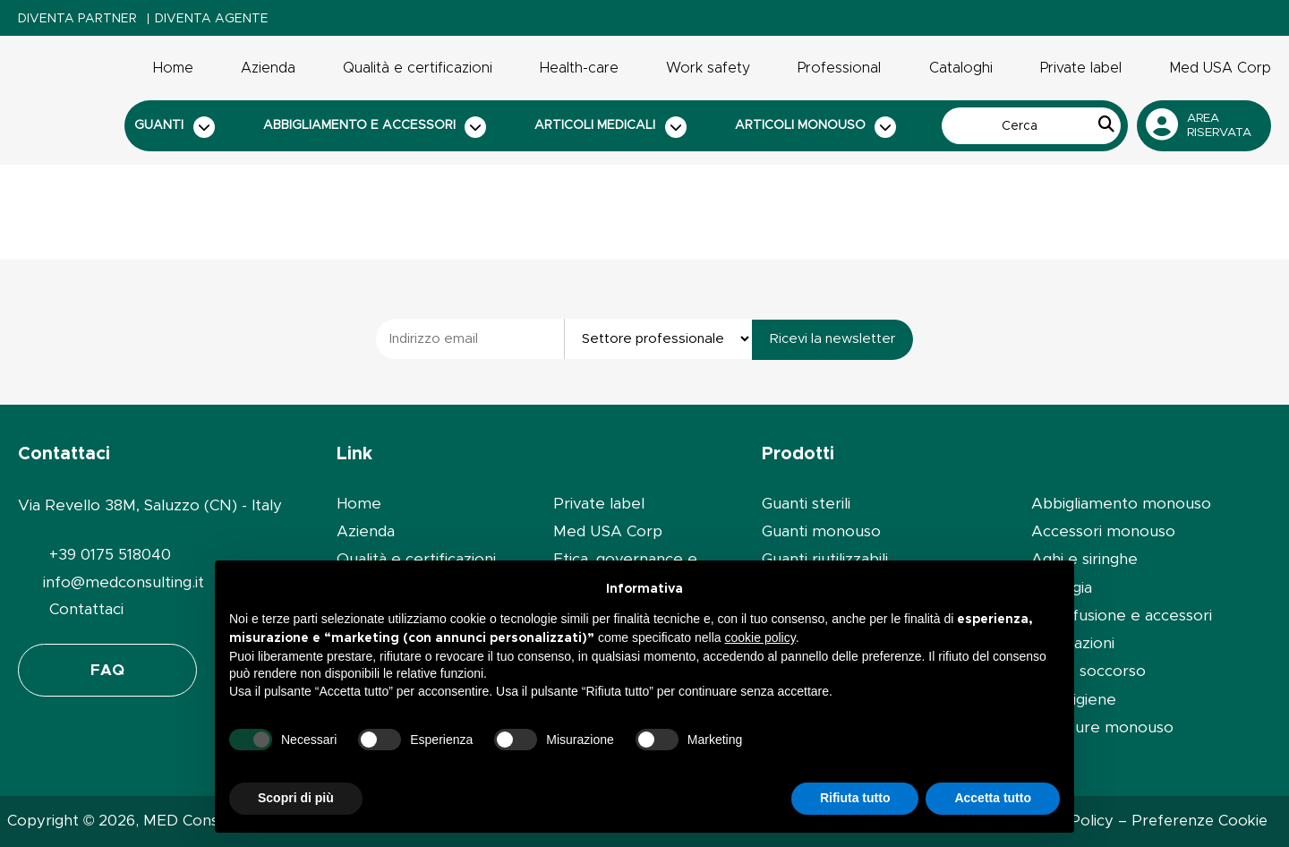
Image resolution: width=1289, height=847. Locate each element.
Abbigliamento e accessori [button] (375, 127)
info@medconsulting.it (123, 582)
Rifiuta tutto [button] (855, 798)
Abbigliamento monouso (1121, 503)
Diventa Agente (212, 19)
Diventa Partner (77, 19)
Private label (1081, 68)
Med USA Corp (1220, 68)
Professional (839, 68)
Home (173, 68)
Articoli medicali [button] (610, 127)
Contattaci (86, 609)
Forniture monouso (1102, 727)
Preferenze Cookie (1199, 821)
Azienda (268, 68)
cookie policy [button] (760, 637)
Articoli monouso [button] (816, 127)
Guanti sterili (806, 503)
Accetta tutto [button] (992, 798)
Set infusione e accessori (1121, 615)
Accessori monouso (1103, 531)
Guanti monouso (821, 531)
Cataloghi (961, 68)
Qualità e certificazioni (417, 68)
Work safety (708, 68)
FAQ (107, 670)
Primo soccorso (1088, 671)
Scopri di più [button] (296, 798)
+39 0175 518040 (110, 554)
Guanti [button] (174, 127)
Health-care (579, 68)
